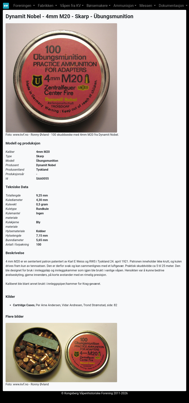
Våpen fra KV (70, 6)
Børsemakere (97, 6)
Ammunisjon (124, 6)
